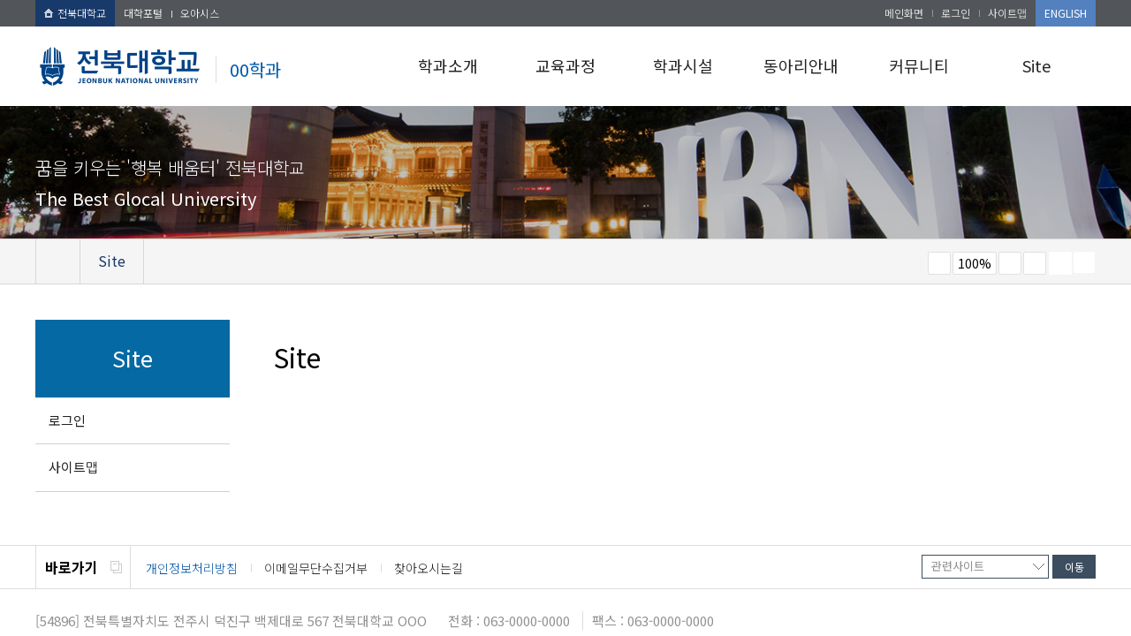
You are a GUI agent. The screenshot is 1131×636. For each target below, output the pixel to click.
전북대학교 (75, 12)
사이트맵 (1007, 12)
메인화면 (903, 12)
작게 (939, 263)
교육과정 (565, 65)
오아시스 (199, 12)
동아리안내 (801, 65)
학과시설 (683, 65)
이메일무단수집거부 (316, 568)
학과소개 (448, 65)
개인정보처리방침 (192, 568)
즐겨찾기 (1034, 263)
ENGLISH (1065, 12)
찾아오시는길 (428, 568)
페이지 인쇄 (1060, 263)
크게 (1009, 263)
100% (974, 263)
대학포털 (143, 12)
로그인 (955, 12)
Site (1036, 65)
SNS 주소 (1084, 262)
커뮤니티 (919, 65)
